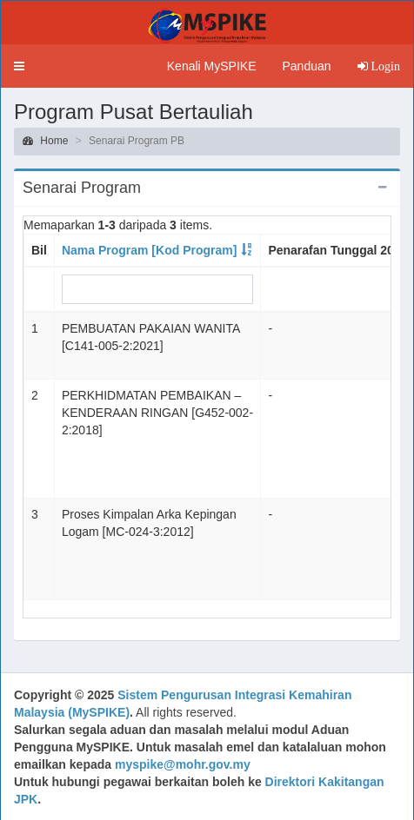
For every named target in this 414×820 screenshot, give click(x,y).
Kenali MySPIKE (212, 66)
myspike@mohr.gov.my (182, 764)
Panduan (306, 66)
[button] (19, 66)
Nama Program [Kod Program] (149, 250)
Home (45, 141)
